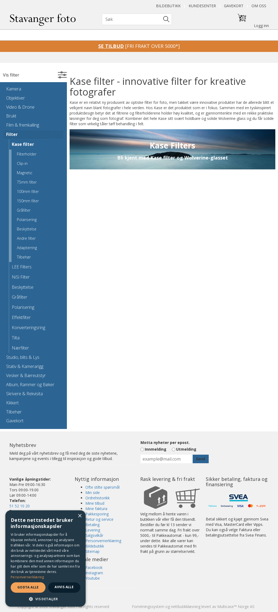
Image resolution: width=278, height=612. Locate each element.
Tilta (16, 338)
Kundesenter (202, 5)
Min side (92, 492)
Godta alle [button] (28, 587)
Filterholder (26, 154)
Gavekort (233, 5)
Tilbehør (24, 257)
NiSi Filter (21, 277)
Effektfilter (21, 317)
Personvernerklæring (103, 540)
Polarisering (27, 219)
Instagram (94, 572)
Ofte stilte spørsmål (102, 487)
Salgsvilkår (94, 535)
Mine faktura (96, 508)
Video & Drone (20, 107)
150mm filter (28, 200)
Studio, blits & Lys (22, 357)
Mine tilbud (94, 503)
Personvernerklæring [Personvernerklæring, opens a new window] (27, 577)
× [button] (80, 516)
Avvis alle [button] (64, 587)
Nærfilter (20, 348)
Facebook (93, 567)
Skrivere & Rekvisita (24, 394)
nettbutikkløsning (185, 606)
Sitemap (92, 551)
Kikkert (12, 403)
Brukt (11, 116)
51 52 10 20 (19, 505)
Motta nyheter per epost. (165, 442)
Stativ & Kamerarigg (24, 366)
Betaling (92, 524)
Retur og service (99, 519)
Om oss (259, 5)
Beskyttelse (26, 228)
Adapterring (27, 247)
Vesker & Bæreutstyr (26, 375)
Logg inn (261, 25)
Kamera (13, 89)
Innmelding (155, 449)
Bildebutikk (168, 5)
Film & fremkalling (22, 125)
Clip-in (22, 163)
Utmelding (186, 449)
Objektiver (15, 98)
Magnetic (24, 172)
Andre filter (26, 238)
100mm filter (28, 191)
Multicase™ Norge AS (235, 606)
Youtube (92, 578)
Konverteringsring (28, 327)
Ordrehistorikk (97, 497)
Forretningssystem (148, 606)
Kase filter (23, 144)
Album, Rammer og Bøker (30, 384)
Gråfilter (24, 210)
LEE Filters (22, 267)
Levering (92, 530)
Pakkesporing (97, 513)
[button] (45, 598)
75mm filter (27, 182)
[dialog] (45, 558)
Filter (12, 134)
